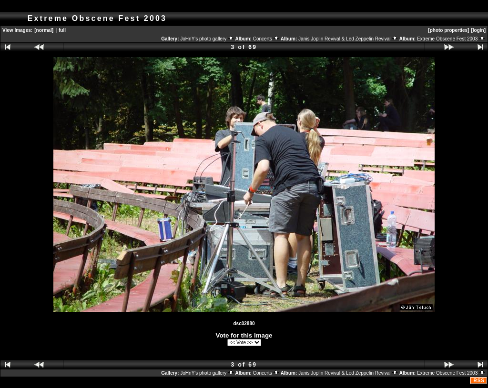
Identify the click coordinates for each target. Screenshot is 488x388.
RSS (479, 380)
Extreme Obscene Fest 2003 (451, 38)
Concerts (266, 38)
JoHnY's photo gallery (207, 38)
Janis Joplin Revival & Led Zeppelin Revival (348, 38)
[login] (478, 30)
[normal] (43, 30)
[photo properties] (448, 30)
